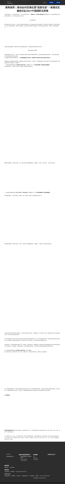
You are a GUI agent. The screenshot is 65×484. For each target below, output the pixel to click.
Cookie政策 (12, 467)
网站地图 (12, 471)
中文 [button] (44, 2)
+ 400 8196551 (23, 460)
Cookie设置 (35, 459)
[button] (51, 2)
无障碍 (37, 475)
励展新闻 (13, 475)
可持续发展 (7, 471)
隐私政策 (6, 467)
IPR (34, 456)
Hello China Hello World (45, 475)
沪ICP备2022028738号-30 (21, 471)
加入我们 (18, 475)
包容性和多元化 (25, 475)
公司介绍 (35, 458)
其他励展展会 (7, 475)
